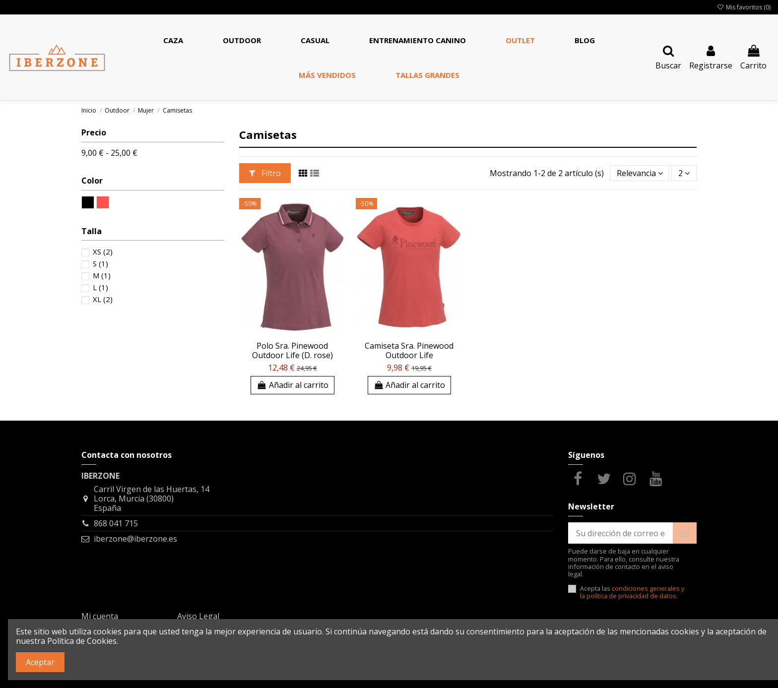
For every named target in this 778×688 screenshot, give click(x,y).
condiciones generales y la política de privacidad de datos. (632, 592)
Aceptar (40, 662)
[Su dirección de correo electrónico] (620, 533)
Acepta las (632, 592)
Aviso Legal (198, 616)
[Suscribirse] (685, 533)
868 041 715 (116, 523)
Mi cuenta (99, 616)
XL (103, 299)
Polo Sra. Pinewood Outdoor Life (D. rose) (292, 350)
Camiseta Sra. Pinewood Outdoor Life (409, 350)
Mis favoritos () (744, 7)
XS (103, 251)
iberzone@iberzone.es (135, 538)
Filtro (265, 173)
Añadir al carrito (292, 384)
